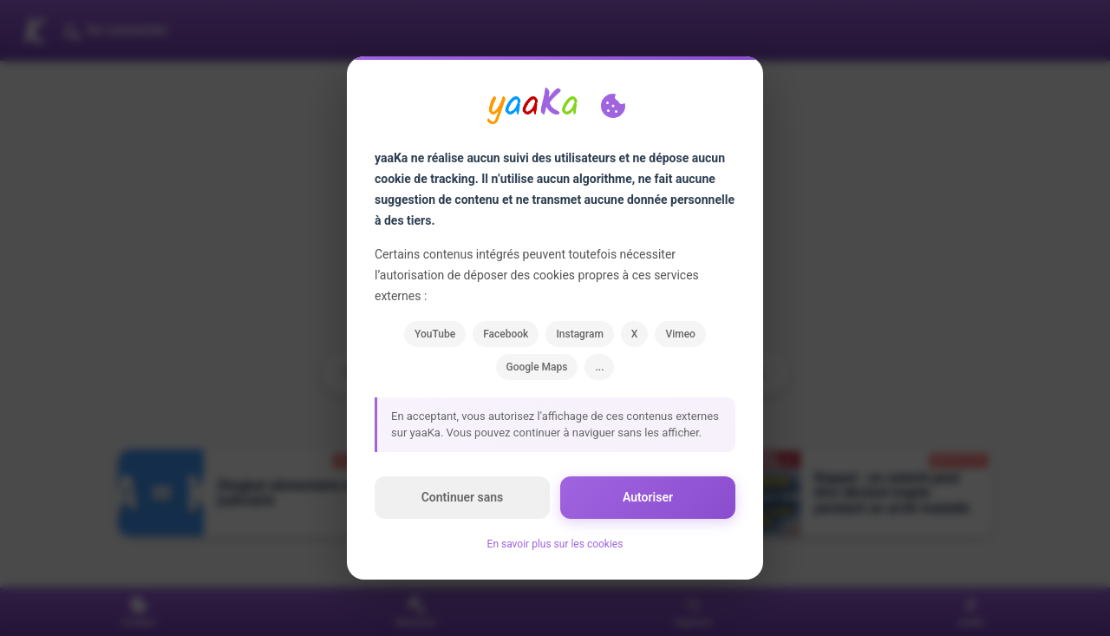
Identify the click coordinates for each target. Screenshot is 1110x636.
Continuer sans (462, 497)
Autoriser (648, 497)
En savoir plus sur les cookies (555, 544)
